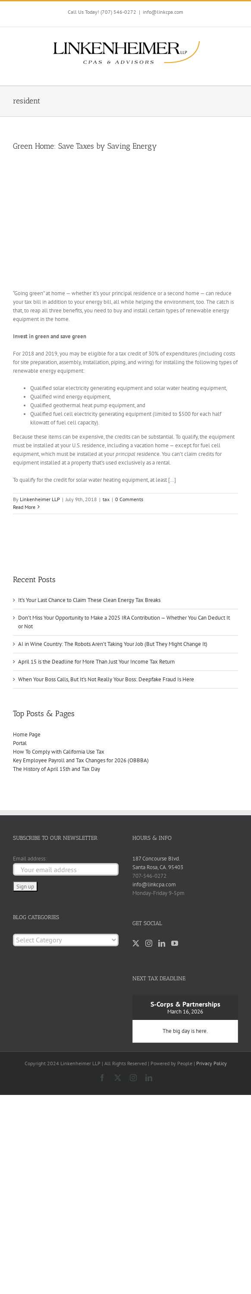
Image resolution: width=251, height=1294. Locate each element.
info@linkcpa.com (163, 12)
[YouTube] (174, 943)
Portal (20, 743)
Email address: (30, 858)
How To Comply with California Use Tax (58, 751)
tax (106, 499)
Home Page (27, 734)
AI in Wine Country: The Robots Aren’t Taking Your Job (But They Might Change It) (112, 644)
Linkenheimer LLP (40, 499)
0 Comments (129, 499)
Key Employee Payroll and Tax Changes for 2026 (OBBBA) (81, 760)
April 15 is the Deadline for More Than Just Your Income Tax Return (96, 661)
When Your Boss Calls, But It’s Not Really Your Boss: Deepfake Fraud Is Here (106, 679)
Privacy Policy (211, 1063)
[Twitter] (135, 943)
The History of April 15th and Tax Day (56, 769)
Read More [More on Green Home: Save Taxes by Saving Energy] (24, 507)
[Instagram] (148, 943)
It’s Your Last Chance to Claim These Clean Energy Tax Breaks (89, 600)
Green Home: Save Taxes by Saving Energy (85, 146)
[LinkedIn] (161, 943)
